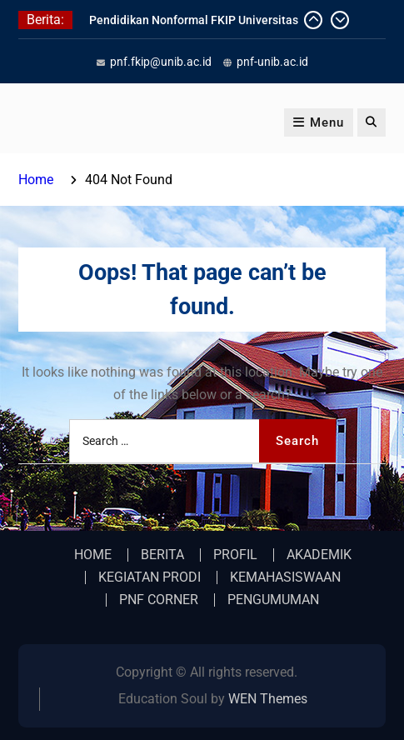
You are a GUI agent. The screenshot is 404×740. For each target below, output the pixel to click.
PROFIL (235, 555)
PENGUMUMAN (273, 600)
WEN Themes (267, 699)
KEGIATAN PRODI (149, 577)
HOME (93, 555)
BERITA (162, 555)
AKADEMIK (319, 555)
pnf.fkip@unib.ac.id (161, 61)
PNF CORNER (158, 600)
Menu (318, 122)
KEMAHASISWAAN (285, 577)
